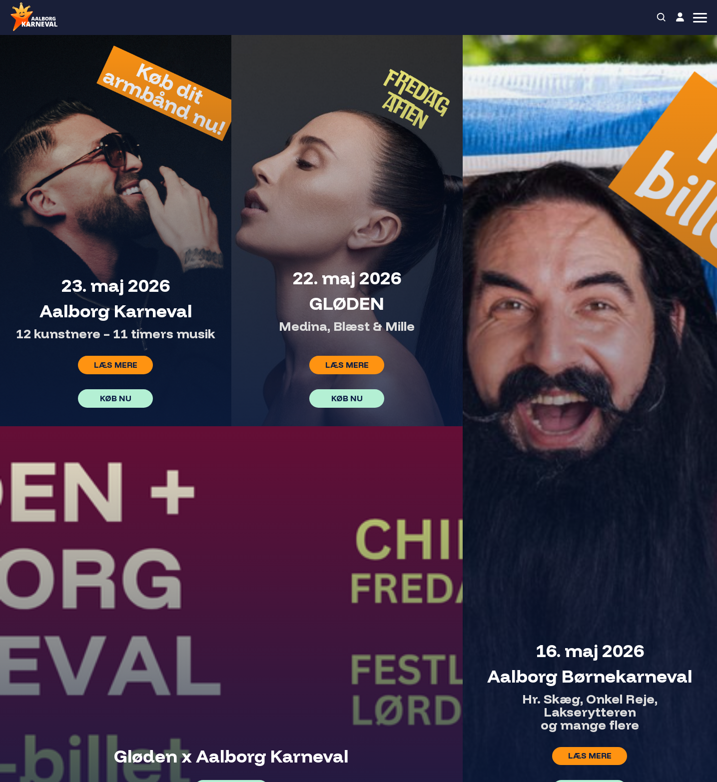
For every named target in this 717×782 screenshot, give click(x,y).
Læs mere (115, 365)
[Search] (661, 17)
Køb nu (115, 398)
